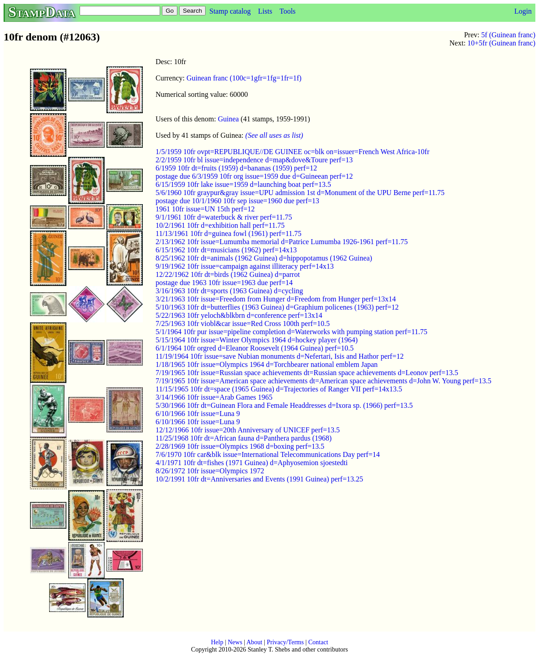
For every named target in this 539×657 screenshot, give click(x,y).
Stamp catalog (230, 11)
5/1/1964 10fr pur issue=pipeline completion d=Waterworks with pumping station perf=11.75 (292, 332)
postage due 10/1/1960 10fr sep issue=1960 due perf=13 (237, 201)
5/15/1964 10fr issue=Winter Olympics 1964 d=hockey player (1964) (257, 340)
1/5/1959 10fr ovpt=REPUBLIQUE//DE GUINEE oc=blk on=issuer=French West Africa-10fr (292, 151)
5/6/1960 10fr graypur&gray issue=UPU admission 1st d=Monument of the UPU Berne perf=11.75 (300, 192)
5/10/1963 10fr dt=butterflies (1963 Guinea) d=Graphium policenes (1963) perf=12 (277, 307)
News (235, 642)
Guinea (228, 119)
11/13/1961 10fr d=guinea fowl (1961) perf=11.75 (229, 233)
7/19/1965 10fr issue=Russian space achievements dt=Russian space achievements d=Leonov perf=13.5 (307, 372)
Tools (287, 11)
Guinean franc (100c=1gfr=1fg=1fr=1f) (244, 78)
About (254, 642)
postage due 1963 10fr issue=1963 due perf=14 (224, 282)
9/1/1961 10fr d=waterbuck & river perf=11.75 (224, 217)
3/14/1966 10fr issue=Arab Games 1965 (214, 397)
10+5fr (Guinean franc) (501, 43)
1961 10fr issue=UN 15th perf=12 (205, 209)
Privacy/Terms (285, 642)
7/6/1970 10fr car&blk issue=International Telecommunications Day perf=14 (268, 454)
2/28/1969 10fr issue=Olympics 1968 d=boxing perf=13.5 (240, 446)
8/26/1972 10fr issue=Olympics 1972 (210, 471)
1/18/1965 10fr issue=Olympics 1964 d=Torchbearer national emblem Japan (267, 364)
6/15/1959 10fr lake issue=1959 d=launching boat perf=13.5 (243, 184)
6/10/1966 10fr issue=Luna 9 (198, 413)
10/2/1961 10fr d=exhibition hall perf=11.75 (220, 225)
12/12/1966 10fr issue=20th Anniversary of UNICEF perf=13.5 (248, 430)
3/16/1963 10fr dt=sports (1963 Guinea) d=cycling (229, 291)
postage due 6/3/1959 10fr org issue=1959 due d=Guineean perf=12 (254, 176)
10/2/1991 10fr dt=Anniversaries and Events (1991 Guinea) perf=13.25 (259, 479)
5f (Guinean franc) (508, 35)
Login (523, 11)
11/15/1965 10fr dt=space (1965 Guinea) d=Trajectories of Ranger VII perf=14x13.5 (279, 389)
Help (217, 642)
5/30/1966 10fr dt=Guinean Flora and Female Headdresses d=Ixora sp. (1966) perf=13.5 (284, 405)
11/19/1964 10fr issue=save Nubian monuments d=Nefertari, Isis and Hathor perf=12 (279, 356)
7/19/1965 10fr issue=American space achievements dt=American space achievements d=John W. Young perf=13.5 (323, 381)
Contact (318, 642)
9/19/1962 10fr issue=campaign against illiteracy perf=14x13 (245, 266)
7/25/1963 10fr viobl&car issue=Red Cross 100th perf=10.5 (243, 323)
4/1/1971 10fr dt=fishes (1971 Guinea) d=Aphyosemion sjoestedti (252, 462)
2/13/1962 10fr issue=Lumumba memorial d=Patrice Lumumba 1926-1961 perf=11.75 (282, 242)
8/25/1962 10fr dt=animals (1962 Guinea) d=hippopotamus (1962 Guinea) (264, 258)
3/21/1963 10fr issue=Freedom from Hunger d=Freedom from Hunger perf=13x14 (276, 299)
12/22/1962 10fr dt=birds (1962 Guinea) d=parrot (228, 274)
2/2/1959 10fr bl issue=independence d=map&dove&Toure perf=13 (254, 160)
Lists (265, 11)
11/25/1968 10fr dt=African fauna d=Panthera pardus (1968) (244, 438)
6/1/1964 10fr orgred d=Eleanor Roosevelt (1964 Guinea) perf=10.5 (254, 348)
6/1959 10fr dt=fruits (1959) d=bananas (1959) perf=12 (236, 168)
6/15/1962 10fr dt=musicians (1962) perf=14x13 (226, 250)
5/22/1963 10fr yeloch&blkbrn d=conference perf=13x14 (239, 315)
